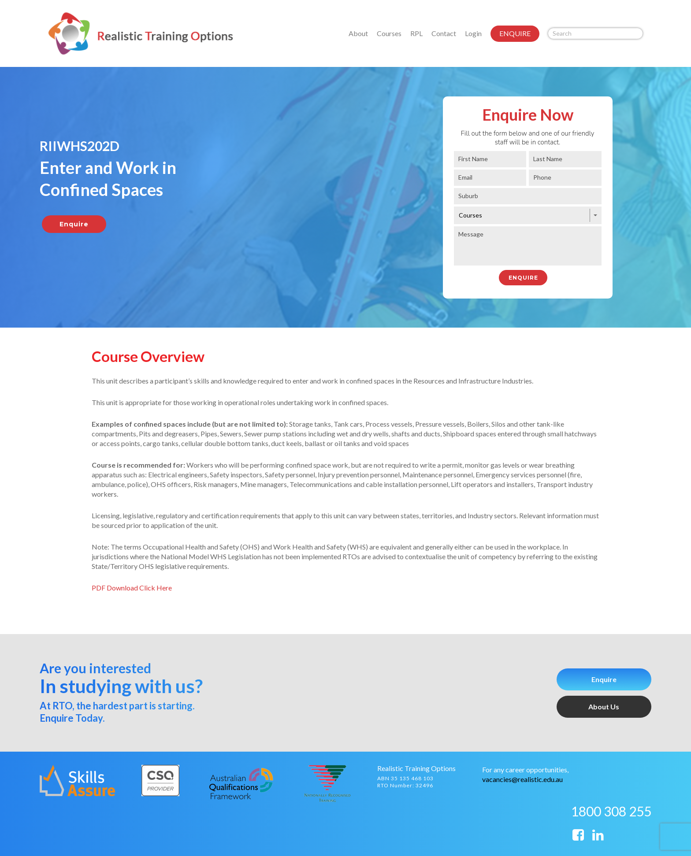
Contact (443, 33)
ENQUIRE (515, 33)
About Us (603, 706)
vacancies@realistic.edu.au (522, 779)
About (358, 33)
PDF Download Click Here (132, 587)
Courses (389, 33)
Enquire (604, 679)
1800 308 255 (611, 811)
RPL (416, 33)
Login (473, 33)
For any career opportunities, (525, 769)
